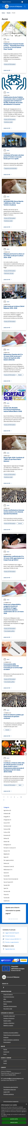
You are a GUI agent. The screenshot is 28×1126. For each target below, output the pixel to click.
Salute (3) (6, 873)
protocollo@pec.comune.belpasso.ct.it (13, 1078)
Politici (5, 1004)
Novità (8, 13)
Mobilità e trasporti (8, 1025)
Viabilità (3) (6, 901)
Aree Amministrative (8, 997)
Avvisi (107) (7, 823)
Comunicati (6, 1052)
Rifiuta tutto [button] (14, 1122)
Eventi (5, 1063)
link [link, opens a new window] (6, 1116)
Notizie (5, 1049)
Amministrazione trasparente (10, 1101)
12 (21, 797)
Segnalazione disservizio (9, 1089)
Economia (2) (7, 835)
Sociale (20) (6, 885)
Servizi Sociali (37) (8, 882)
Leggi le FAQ (6, 1092)
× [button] (26, 1104)
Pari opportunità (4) (9, 860)
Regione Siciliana (6, 2)
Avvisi (6, 39)
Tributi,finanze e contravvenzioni (11, 1035)
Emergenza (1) (7, 845)
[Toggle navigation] (3, 6)
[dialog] (14, 1114)
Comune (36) (7, 829)
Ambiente (5, 1037)
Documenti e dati (7, 1009)
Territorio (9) (7, 891)
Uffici (4, 999)
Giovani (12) (7, 851)
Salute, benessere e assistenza (11, 1040)
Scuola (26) (6, 876)
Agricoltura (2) (7, 810)
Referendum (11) (8, 869)
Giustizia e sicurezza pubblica (10, 1033)
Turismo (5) (6, 898)
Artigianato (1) (7, 820)
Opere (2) (6, 857)
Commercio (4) (7, 826)
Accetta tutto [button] (14, 1119)
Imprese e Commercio (8, 1018)
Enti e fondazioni (7, 1001)
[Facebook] (3, 987)
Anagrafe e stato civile (9, 1016)
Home (3, 13)
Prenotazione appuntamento (10, 1087)
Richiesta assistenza (8, 1094)
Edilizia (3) (6, 838)
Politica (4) (6, 863)
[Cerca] (25, 6)
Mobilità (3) (6, 854)
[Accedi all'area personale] (22, 2)
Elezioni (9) (6, 841)
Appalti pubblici (7, 1021)
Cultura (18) (7, 832)
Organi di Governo (8, 994)
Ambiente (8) (7, 813)
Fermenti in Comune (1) (10, 848)
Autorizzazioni (7, 1042)
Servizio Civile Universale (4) (11, 879)
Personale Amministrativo (10, 1006)
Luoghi (5, 1061)
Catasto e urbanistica (8, 1023)
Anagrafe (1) (7, 816)
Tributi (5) (6, 894)
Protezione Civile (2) (9, 866)
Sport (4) (6, 888)
